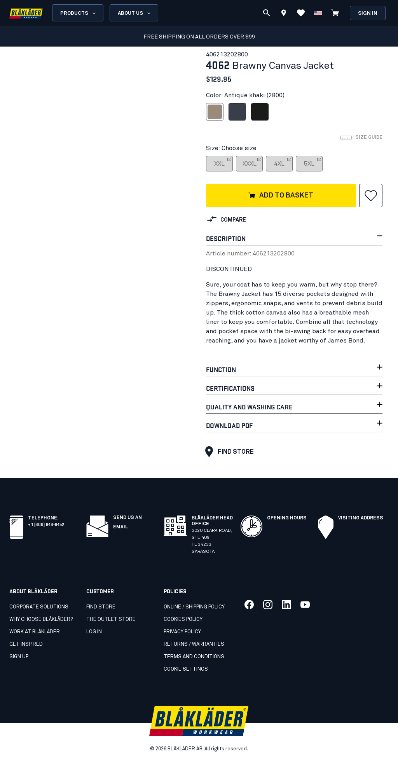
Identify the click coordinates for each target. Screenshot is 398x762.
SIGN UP (18, 656)
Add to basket (280, 196)
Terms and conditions (194, 656)
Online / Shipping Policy (194, 607)
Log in (94, 631)
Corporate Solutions (38, 607)
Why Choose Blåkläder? (41, 619)
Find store (227, 452)
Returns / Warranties (194, 644)
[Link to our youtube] (305, 604)
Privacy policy (182, 631)
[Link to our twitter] (267, 604)
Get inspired (26, 644)
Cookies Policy (183, 619)
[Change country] (317, 12)
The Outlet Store (111, 619)
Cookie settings (186, 669)
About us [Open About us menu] (135, 13)
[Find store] (283, 14)
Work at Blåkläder (34, 631)
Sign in (367, 13)
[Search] (266, 12)
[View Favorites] (300, 12)
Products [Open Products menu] (78, 13)
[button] (370, 195)
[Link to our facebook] (249, 604)
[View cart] (335, 12)
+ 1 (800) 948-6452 (46, 524)
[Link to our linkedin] (286, 604)
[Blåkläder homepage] (26, 13)
